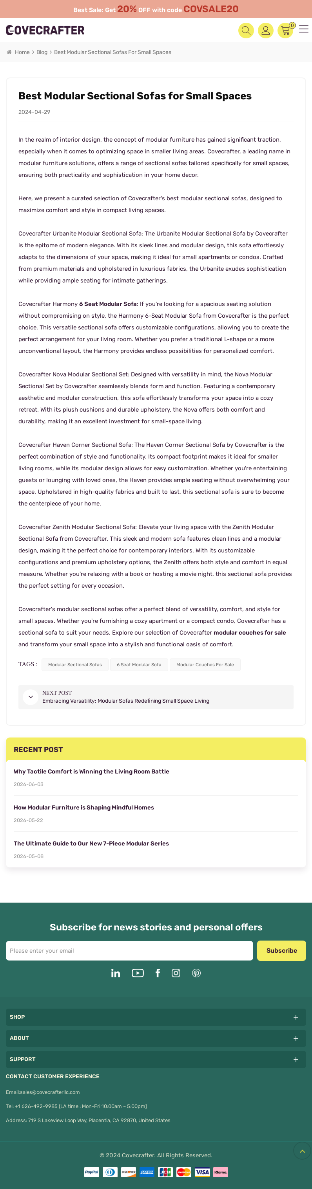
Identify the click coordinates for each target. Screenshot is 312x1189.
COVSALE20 (211, 9)
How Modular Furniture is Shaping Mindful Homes (84, 807)
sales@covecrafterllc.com (50, 1092)
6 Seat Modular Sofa (108, 304)
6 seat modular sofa (139, 664)
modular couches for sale (250, 632)
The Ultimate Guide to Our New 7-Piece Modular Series (91, 843)
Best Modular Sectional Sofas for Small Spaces (112, 52)
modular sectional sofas (75, 664)
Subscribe (282, 950)
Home (18, 52)
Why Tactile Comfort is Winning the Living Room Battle (91, 771)
